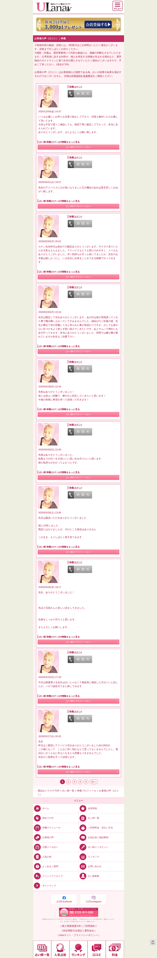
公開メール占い (45, 847)
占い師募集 (89, 876)
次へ (93, 781)
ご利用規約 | (89, 926)
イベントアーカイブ (48, 876)
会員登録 (88, 808)
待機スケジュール (46, 827)
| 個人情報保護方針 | (71, 926)
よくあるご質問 (45, 866)
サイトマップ (44, 885)
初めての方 (43, 818)
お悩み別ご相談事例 (93, 837)
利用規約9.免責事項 (82, 76)
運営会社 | (89, 930)
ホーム (41, 808)
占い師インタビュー (93, 847)
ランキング (89, 856)
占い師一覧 (89, 818)
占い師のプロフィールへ (78, 147)
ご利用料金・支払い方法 (96, 827)
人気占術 (42, 856)
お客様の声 (43, 837)
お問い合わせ (90, 866)
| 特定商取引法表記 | (73, 930)
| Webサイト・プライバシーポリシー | (78, 935)
